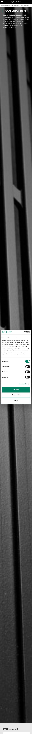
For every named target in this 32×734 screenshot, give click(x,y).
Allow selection (16, 395)
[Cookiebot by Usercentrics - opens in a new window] (23, 332)
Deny (16, 400)
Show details (23, 384)
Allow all (16, 389)
